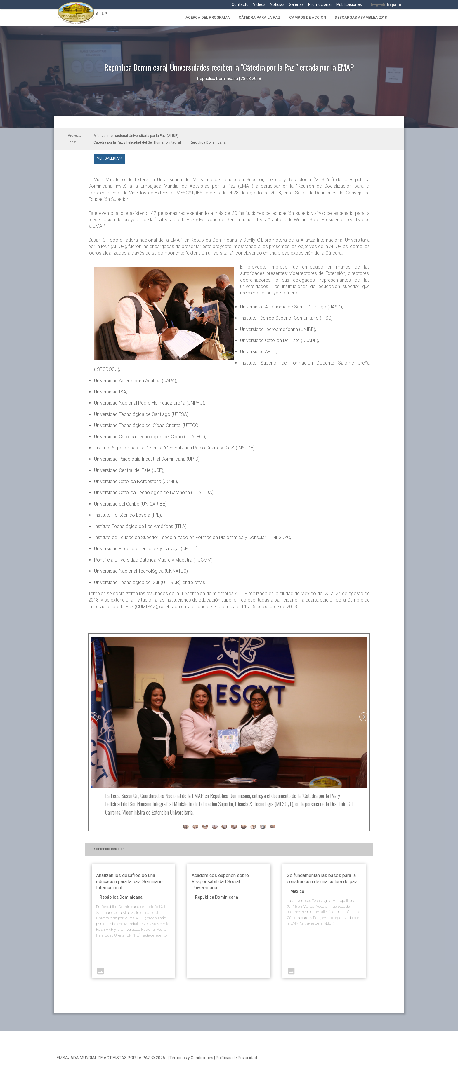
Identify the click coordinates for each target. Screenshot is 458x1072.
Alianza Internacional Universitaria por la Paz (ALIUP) (135, 136)
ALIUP (101, 13)
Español (395, 4)
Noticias (277, 4)
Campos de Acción (307, 17)
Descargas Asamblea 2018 (361, 17)
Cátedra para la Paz (259, 17)
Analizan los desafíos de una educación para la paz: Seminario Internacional (129, 881)
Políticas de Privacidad (236, 1057)
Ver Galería (110, 158)
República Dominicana (208, 142)
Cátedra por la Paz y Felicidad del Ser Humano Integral (137, 142)
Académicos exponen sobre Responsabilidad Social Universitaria (220, 881)
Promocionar (320, 4)
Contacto (240, 4)
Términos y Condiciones (191, 1057)
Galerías (296, 4)
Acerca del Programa (207, 17)
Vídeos (259, 4)
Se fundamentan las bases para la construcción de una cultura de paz (322, 878)
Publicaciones (349, 4)
